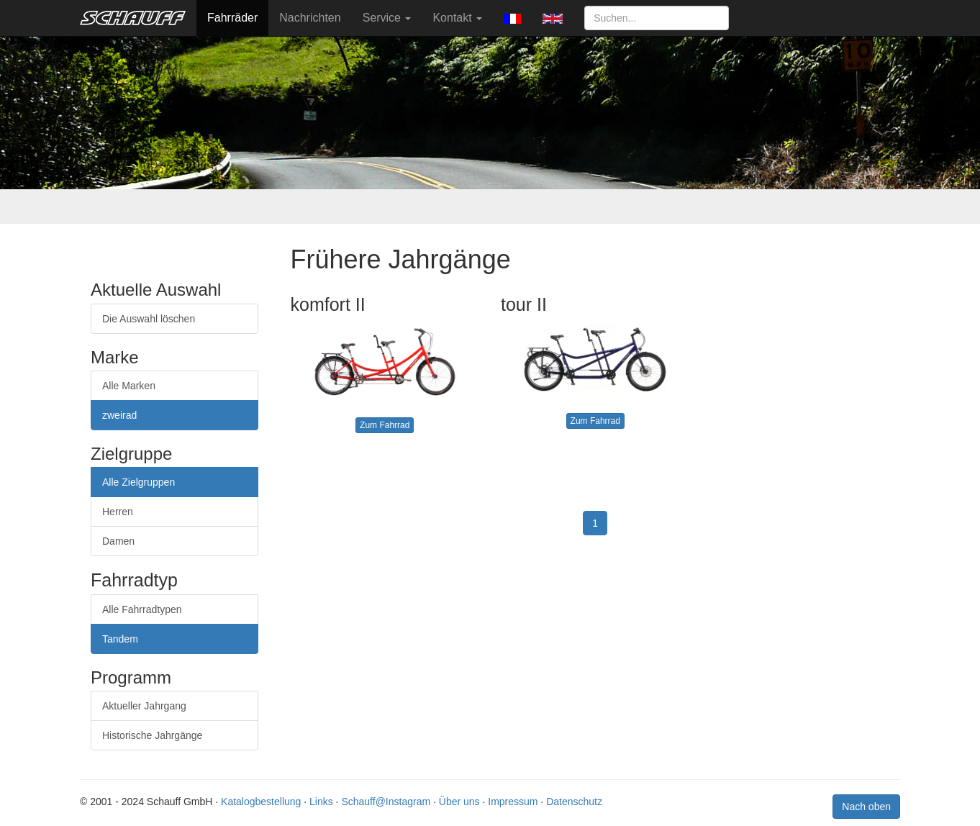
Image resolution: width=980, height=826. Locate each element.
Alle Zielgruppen (138, 482)
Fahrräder (232, 18)
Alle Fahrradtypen (142, 609)
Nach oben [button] (866, 806)
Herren (117, 511)
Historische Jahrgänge (152, 735)
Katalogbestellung (261, 801)
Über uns (459, 801)
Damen (118, 541)
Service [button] (387, 18)
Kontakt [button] (457, 18)
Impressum (512, 801)
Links (321, 801)
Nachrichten (309, 18)
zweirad (119, 415)
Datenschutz (574, 801)
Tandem (120, 639)
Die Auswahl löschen (148, 318)
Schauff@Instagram (385, 801)
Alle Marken (128, 385)
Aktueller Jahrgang (144, 706)
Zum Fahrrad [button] (384, 425)
